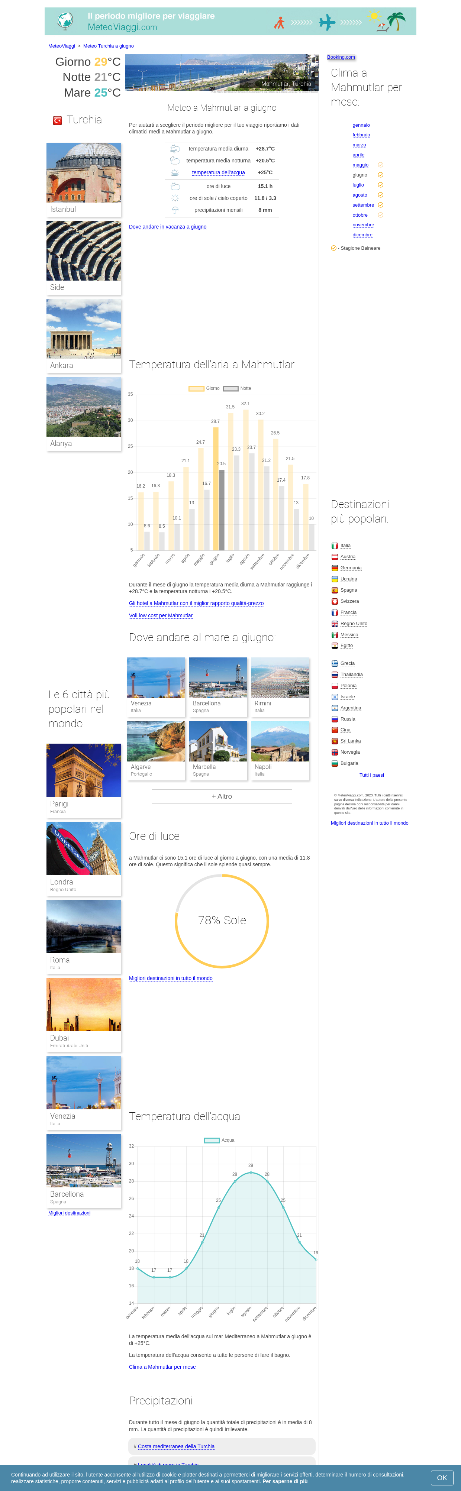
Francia (58, 811)
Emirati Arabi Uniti (69, 1045)
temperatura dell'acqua (218, 172)
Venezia (141, 703)
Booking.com (341, 57)
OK (442, 1478)
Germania (351, 567)
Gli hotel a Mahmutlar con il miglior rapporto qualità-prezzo (196, 603)
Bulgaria (349, 763)
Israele (348, 696)
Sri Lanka (351, 741)
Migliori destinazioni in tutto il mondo (171, 978)
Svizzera (350, 601)
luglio (358, 185)
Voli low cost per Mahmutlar (161, 615)
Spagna (58, 1201)
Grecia (348, 663)
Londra (61, 881)
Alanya (61, 443)
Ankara (61, 365)
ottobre (360, 215)
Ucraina (349, 579)
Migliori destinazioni (69, 1213)
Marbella (204, 766)
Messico (349, 634)
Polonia (349, 685)
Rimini (263, 703)
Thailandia (352, 674)
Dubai (59, 1038)
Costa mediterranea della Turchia (176, 1446)
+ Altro (222, 796)
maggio (361, 165)
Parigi (59, 803)
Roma (60, 959)
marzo (359, 145)
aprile (359, 155)
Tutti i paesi (372, 775)
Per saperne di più (284, 1481)
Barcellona (207, 703)
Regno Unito (63, 889)
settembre (363, 205)
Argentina (351, 708)
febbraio (361, 135)
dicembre (363, 234)
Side (57, 287)
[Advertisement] (222, 287)
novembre (363, 224)
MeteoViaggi (61, 46)
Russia (348, 719)
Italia (55, 967)
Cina (346, 729)
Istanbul (63, 209)
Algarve (141, 766)
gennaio (361, 125)
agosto (360, 195)
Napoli (263, 766)
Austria (348, 556)
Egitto (347, 645)
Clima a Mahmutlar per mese (162, 1367)
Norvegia (350, 752)
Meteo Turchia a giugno (108, 46)
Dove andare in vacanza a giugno (168, 227)
